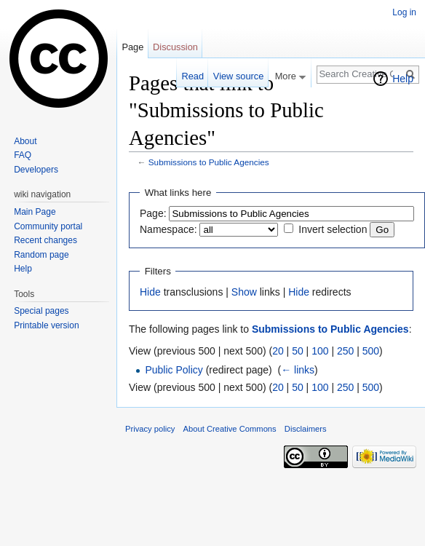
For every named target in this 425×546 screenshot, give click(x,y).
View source (238, 76)
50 (297, 351)
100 (319, 351)
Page (132, 46)
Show (244, 292)
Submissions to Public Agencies (208, 162)
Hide (150, 292)
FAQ (22, 155)
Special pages (41, 311)
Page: (153, 213)
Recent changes (45, 240)
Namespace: (168, 229)
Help (402, 78)
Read (192, 76)
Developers (36, 170)
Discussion (175, 46)
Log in (404, 12)
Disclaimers (306, 428)
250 (345, 351)
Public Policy (173, 370)
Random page (41, 255)
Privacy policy (150, 428)
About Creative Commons (230, 428)
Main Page (34, 212)
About (25, 141)
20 (278, 351)
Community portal (48, 226)
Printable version (46, 325)
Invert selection (332, 229)
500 (370, 351)
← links (297, 370)
